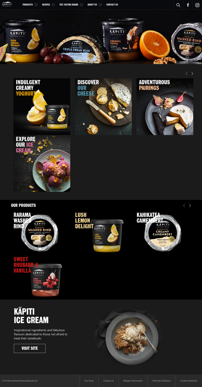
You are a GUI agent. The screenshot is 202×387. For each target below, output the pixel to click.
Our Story (89, 380)
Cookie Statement (188, 380)
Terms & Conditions (161, 380)
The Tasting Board (68, 4)
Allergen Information (133, 380)
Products (28, 4)
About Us (92, 4)
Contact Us (112, 4)
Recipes (46, 4)
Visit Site (30, 348)
